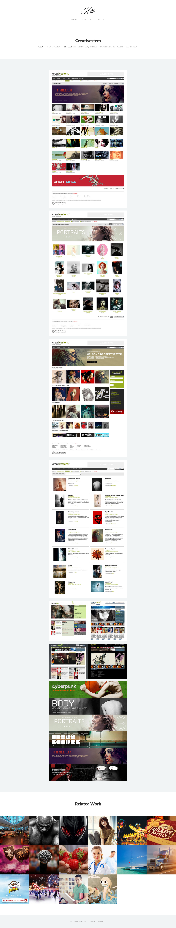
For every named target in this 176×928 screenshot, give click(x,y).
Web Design (131, 47)
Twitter (101, 20)
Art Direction (80, 47)
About (74, 20)
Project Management (100, 47)
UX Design (118, 47)
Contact (87, 20)
